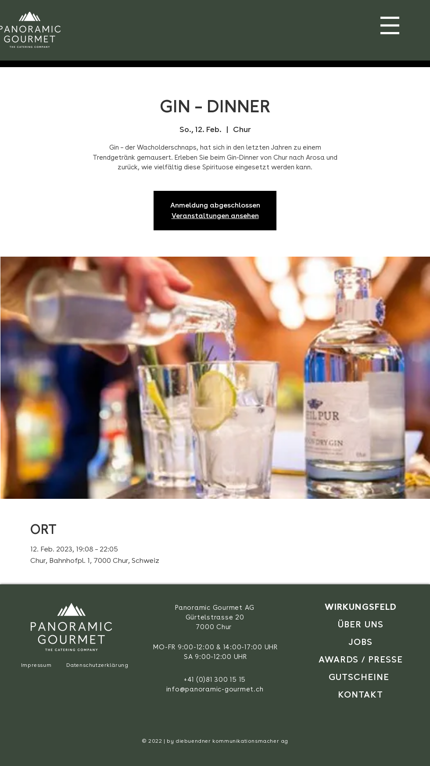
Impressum (36, 665)
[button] (389, 25)
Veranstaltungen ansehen (215, 215)
